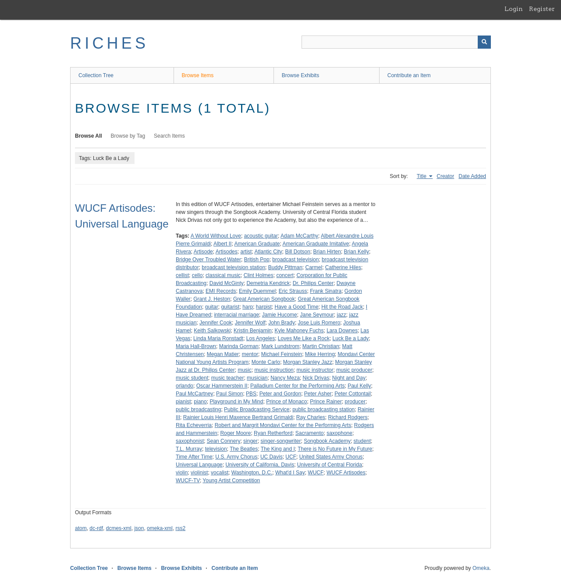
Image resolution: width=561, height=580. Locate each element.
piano (200, 402)
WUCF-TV (188, 480)
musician (257, 378)
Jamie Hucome (279, 315)
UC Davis (271, 457)
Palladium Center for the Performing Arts (297, 386)
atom (81, 528)
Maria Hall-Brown (196, 346)
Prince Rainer (326, 402)
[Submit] (484, 42)
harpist (264, 307)
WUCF (315, 473)
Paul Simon (229, 394)
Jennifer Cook (215, 323)
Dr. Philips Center (313, 283)
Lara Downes (342, 330)
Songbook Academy (327, 441)
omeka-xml (160, 528)
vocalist (219, 473)
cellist (182, 275)
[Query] (396, 42)
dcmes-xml (118, 528)
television (216, 449)
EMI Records (221, 291)
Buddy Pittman (285, 267)
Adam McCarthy (299, 236)
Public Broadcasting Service (256, 409)
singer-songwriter (280, 441)
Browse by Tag (128, 136)
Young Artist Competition (231, 480)
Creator (445, 176)
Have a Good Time (297, 307)
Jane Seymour (317, 315)
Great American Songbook (264, 299)
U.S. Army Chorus (236, 457)
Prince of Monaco (286, 402)
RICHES (109, 43)
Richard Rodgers (348, 417)
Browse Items (198, 75)
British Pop (257, 259)
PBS (251, 394)
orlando (184, 386)
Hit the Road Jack (342, 307)
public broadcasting (198, 409)
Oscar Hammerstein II (222, 386)
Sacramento (309, 433)
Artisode (203, 252)
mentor (250, 354)
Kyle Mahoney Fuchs (298, 330)
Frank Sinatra (325, 291)
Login (513, 8)
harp (247, 307)
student (362, 441)
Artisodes (227, 252)
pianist (183, 402)
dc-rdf (96, 528)
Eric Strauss (293, 291)
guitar (211, 307)
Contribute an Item (409, 75)
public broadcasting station (323, 409)
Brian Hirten (327, 252)
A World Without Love (216, 236)
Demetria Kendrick (268, 283)
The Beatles (244, 449)
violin (182, 473)
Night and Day (349, 378)
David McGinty (226, 283)
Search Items (169, 136)
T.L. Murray (189, 449)
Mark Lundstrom (280, 346)
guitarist (230, 307)
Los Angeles (260, 338)
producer (355, 402)
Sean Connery (224, 441)
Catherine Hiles (343, 267)
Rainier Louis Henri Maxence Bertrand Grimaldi (238, 417)
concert (284, 275)
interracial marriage (236, 315)
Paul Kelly (359, 386)
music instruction (273, 370)
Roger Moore (235, 433)
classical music (223, 275)
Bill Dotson (297, 252)
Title (422, 176)
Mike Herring (320, 354)
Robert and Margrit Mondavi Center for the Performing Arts (283, 425)
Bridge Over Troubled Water (208, 259)
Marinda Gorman (239, 346)
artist (246, 252)
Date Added (472, 176)
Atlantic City (268, 252)
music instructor (314, 370)
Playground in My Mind (236, 402)
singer (250, 441)
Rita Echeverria (194, 425)
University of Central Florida (329, 465)
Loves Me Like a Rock (304, 338)
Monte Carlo (266, 362)
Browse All (88, 136)
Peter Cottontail (352, 394)
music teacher (227, 378)
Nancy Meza (285, 378)
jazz (341, 315)
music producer (354, 370)
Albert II (222, 244)
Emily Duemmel (257, 291)
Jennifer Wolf (250, 323)
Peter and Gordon (280, 394)
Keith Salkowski (212, 330)
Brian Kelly (356, 252)
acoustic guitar (261, 236)
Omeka (481, 568)
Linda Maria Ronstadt (218, 338)
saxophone (339, 433)
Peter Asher (318, 394)
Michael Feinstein (281, 354)
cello (197, 275)
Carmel (314, 267)
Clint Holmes (258, 275)
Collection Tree (96, 75)
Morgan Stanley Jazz (307, 362)
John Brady (281, 323)
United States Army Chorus (331, 457)
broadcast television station (233, 267)
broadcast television (295, 259)
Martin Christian (320, 346)
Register (542, 8)
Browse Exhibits (300, 75)
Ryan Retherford (273, 433)
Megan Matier (223, 354)
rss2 (180, 528)
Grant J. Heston (211, 299)
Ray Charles (310, 417)
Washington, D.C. (252, 473)
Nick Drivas (316, 378)
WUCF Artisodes (346, 473)
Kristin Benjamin (253, 330)
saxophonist (190, 441)
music (244, 370)
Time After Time (194, 457)
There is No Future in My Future (335, 449)
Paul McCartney (194, 394)
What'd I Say (290, 473)
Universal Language (199, 465)
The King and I (278, 449)
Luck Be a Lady (351, 338)
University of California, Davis (259, 465)
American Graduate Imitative (315, 244)
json (139, 528)
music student (192, 378)
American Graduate (257, 244)
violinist (199, 473)
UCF (290, 457)
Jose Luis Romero (319, 323)
